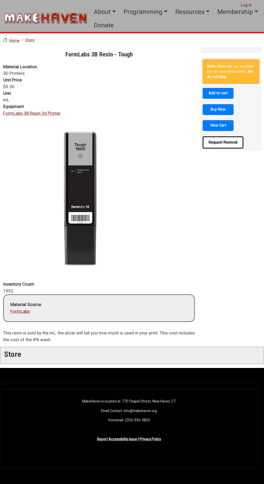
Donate (104, 25)
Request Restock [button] (223, 142)
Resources (189, 11)
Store (30, 40)
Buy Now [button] (218, 109)
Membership (235, 11)
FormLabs (20, 311)
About (102, 11)
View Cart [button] (218, 125)
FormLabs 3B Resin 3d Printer (32, 113)
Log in (246, 5)
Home (14, 40)
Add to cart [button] (218, 93)
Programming (142, 11)
